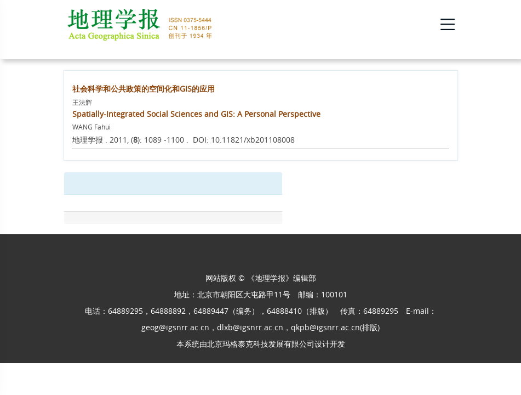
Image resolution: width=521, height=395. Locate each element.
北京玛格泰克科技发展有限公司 (260, 343)
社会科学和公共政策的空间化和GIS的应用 (143, 88)
